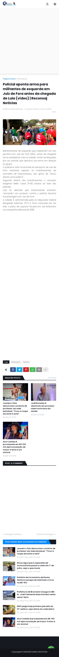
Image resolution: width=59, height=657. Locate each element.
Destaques (22, 78)
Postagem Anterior (13, 534)
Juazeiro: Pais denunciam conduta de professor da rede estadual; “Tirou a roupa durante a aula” (15, 408)
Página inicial (9, 78)
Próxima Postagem (46, 534)
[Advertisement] (29, 41)
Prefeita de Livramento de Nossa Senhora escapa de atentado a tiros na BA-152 (35, 580)
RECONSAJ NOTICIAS (37, 651)
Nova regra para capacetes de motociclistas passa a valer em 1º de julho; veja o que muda (35, 566)
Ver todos (52, 377)
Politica (26, 362)
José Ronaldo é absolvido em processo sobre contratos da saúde (42, 407)
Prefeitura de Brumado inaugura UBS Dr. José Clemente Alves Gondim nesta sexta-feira (36, 594)
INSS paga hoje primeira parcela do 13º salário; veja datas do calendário (35, 607)
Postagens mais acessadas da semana (25, 541)
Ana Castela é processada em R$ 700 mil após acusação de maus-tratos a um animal (14, 447)
